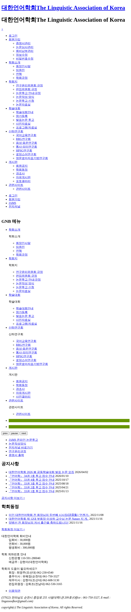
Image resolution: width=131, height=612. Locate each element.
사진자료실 (23, 123)
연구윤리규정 (17, 451)
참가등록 (22, 116)
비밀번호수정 (24, 58)
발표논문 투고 (25, 119)
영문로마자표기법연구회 (32, 158)
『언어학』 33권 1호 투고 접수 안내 (32, 491)
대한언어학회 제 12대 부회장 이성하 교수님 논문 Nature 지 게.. (49, 518)
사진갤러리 (23, 396)
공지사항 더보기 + (13, 498)
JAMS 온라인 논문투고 (23, 439)
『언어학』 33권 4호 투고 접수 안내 (32, 479)
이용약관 (14, 590)
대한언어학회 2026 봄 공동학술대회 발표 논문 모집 (41, 472)
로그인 (13, 35)
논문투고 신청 (25, 100)
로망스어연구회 (26, 154)
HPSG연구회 (24, 150)
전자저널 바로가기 (21, 447)
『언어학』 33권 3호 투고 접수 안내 (32, 483)
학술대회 (14, 108)
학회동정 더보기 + (13, 529)
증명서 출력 (16, 455)
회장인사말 (23, 66)
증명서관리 (23, 43)
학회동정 (22, 169)
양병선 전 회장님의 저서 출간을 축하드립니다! (38, 522)
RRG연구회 (23, 139)
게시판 (13, 162)
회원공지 (22, 165)
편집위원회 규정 (26, 89)
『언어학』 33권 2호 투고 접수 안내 (32, 487)
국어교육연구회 (26, 135)
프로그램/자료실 (26, 127)
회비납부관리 (24, 51)
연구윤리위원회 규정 (29, 85)
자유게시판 (23, 177)
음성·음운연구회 (26, 142)
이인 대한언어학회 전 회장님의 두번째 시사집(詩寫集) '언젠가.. (49, 514)
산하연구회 (16, 131)
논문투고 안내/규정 (28, 93)
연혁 (19, 73)
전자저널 (14, 206)
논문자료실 (23, 104)
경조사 (20, 173)
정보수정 (22, 54)
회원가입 (14, 39)
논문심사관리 (24, 47)
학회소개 (14, 62)
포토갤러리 (23, 181)
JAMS (12, 203)
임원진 (20, 70)
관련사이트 (16, 184)
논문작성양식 (17, 443)
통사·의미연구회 (26, 146)
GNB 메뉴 (11, 221)
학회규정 (22, 77)
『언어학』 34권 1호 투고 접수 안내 (32, 475)
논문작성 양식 (25, 96)
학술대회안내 (24, 112)
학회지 (13, 81)
